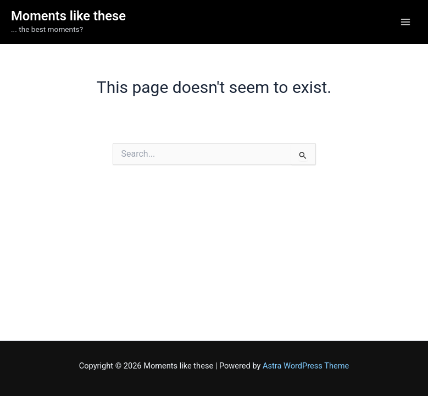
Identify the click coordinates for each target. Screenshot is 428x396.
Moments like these (68, 16)
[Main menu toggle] (405, 22)
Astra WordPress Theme (306, 366)
